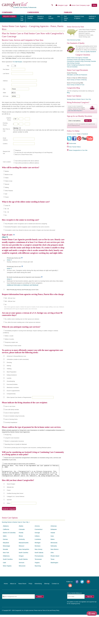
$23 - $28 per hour (10, 301)
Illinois (21, 538)
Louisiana (38, 541)
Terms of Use (46, 612)
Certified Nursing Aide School (15, 495)
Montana (37, 548)
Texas (52, 561)
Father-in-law (8, 181)
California (6, 531)
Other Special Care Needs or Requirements (19, 397)
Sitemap (46, 586)
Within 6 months (9, 339)
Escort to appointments (13, 390)
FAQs (30, 586)
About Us (13, 586)
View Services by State (73, 40)
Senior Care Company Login (80, 5)
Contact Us (55, 586)
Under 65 (7, 205)
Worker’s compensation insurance (14, 441)
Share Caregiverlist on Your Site (78, 150)
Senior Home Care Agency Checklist (77, 57)
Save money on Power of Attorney (77, 79)
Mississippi (6, 548)
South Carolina (7, 561)
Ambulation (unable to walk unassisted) (18, 359)
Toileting (9, 368)
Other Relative (9, 190)
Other (8, 505)
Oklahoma (6, 558)
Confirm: (5, 143)
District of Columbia (9, 535)
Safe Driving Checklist (73, 63)
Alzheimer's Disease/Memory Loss (16, 356)
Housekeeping (11, 381)
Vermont (21, 565)
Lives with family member (12, 409)
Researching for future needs (13, 345)
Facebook (85, 134)
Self (6, 194)
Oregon (21, 558)
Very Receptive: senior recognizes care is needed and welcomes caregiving (26, 223)
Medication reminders (13, 387)
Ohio (52, 555)
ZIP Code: (6, 96)
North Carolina (23, 555)
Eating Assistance (12, 375)
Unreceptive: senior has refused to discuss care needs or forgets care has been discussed (30, 230)
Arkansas (54, 528)
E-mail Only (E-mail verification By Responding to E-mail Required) (33, 152)
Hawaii (53, 535)
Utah (4, 565)
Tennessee (38, 561)
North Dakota (39, 555)
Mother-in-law (9, 174)
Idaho (5, 538)
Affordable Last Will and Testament (77, 74)
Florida (21, 535)
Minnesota (54, 545)
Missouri (21, 548)
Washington (54, 565)
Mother (7, 171)
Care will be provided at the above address (27, 160)
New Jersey (38, 551)
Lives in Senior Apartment (12, 413)
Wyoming (38, 568)
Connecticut (38, 531)
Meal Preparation (11, 372)
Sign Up (89, 599)
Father (7, 177)
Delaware (54, 531)
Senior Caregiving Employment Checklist (79, 65)
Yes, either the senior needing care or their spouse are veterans (22, 322)
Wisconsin (22, 568)
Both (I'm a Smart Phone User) (23, 154)
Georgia (37, 535)
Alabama (6, 528)
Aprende (9, 502)
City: (4, 89)
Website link (10, 489)
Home (6, 586)
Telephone (18, 150)
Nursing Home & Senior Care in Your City (15, 524)
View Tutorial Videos (75, 147)
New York (6, 555)
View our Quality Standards (88, 51)
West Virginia (7, 568)
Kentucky (22, 541)
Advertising (38, 586)
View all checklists (72, 67)
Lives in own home (10, 406)
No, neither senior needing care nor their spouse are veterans (22, 319)
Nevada (5, 551)
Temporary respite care (11, 342)
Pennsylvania (39, 558)
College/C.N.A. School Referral (15, 499)
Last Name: (6, 73)
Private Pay (8, 434)
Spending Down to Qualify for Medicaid (16, 444)
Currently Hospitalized (11, 422)
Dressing (9, 362)
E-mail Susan (17, 61)
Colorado (22, 531)
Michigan (38, 545)
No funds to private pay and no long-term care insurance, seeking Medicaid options (28, 447)
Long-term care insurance (12, 438)
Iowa (52, 538)
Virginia (37, 565)
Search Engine (11, 486)
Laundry (9, 378)
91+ (6, 215)
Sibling (7, 187)
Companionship (11, 393)
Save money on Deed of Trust (75, 84)
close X (5, 237)
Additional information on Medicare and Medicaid (22, 285)
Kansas (5, 541)
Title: (8, 65)
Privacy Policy (55, 612)
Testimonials (72, 143)
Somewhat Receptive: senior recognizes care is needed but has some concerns (27, 227)
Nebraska (54, 548)
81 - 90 (7, 212)
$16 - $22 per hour (10, 298)
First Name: (6, 69)
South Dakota (23, 561)
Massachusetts (23, 545)
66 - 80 (7, 208)
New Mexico (54, 551)
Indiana (37, 538)
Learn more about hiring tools (75, 110)
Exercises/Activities (12, 384)
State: (4, 92)
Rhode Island (55, 558)
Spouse (7, 184)
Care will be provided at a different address (27, 163)
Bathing (9, 365)
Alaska (21, 528)
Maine (53, 541)
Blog (94, 5)
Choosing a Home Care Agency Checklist (79, 59)
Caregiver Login (62, 5)
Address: (5, 80)
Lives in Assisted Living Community (14, 416)
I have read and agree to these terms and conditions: (19, 463)
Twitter (79, 134)
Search (39, 599)
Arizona (37, 528)
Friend (7, 197)
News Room (22, 586)
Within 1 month (9, 336)
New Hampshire (24, 551)
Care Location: (7, 162)
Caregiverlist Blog (73, 88)
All (5, 304)
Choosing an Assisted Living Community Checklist (81, 61)
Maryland (6, 545)
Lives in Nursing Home (11, 419)
